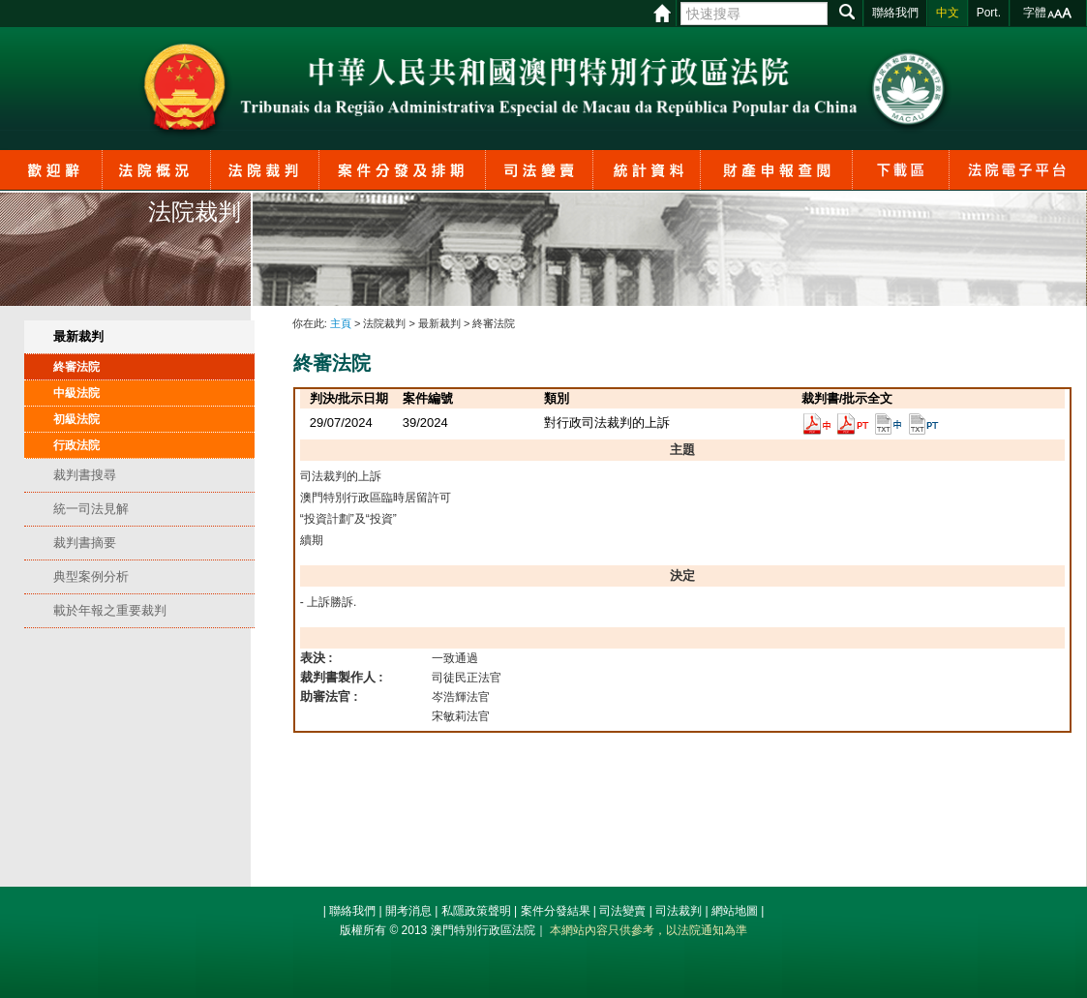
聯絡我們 (352, 911)
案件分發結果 (555, 911)
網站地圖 (734, 911)
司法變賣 (622, 911)
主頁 (340, 323)
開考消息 (408, 911)
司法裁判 (678, 911)
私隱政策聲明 (476, 911)
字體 (1034, 12)
